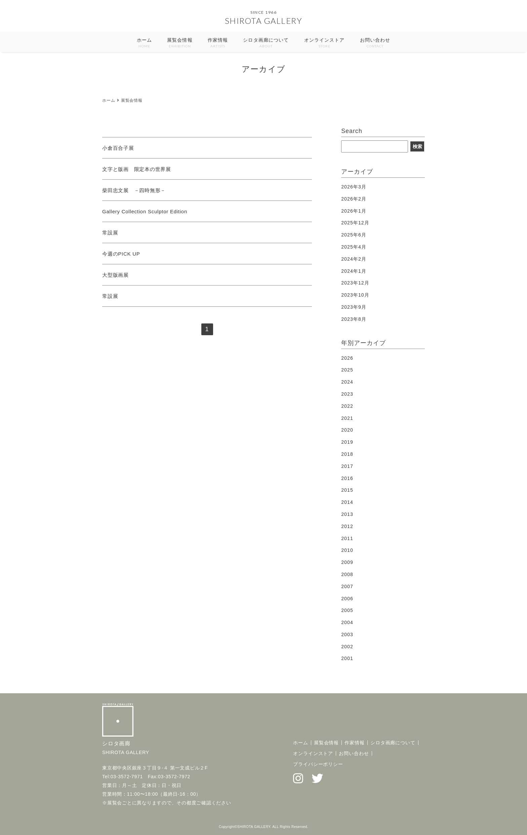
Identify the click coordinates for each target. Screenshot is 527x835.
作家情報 (218, 43)
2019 (347, 442)
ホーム (144, 43)
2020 (347, 430)
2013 (347, 514)
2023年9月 (353, 307)
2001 (347, 658)
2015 (347, 490)
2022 (347, 406)
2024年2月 (353, 259)
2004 (347, 622)
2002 (347, 646)
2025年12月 (355, 222)
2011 (347, 538)
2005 (347, 610)
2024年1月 (353, 271)
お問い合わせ (375, 43)
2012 (347, 526)
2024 (347, 382)
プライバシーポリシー (318, 764)
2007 (347, 586)
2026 (347, 358)
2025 (347, 369)
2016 (347, 478)
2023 (347, 394)
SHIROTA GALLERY (263, 21)
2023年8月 (353, 319)
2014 (347, 502)
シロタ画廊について (266, 43)
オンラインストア (324, 43)
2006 (347, 598)
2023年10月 (355, 295)
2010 (347, 550)
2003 (347, 634)
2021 (347, 418)
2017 (347, 466)
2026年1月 (353, 211)
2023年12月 (355, 282)
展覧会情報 (180, 43)
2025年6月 (353, 234)
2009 (347, 562)
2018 (347, 454)
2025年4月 (353, 247)
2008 (347, 574)
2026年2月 (353, 199)
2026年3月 (353, 186)
